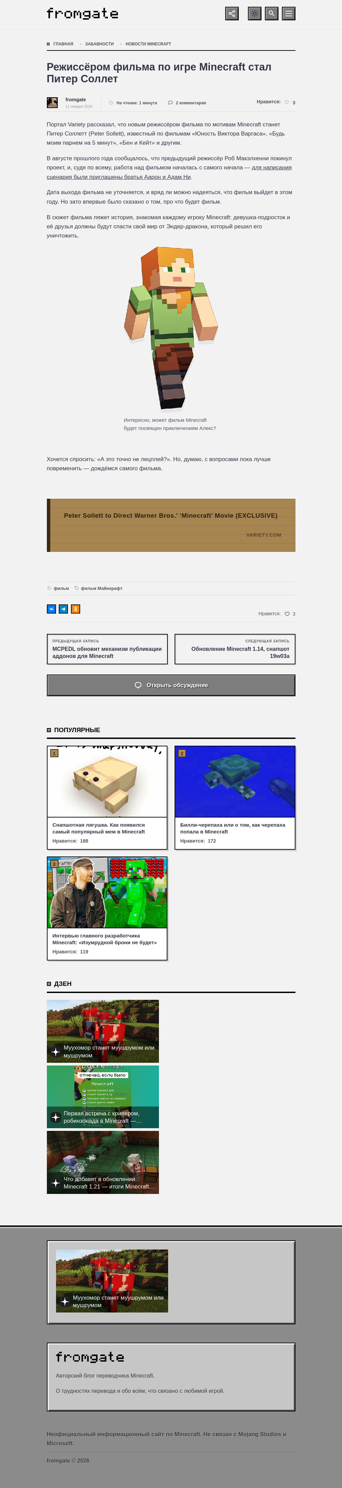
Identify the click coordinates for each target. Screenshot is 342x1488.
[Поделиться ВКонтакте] (51, 609)
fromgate (76, 99)
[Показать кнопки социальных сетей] (232, 13)
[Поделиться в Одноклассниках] (75, 609)
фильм (61, 588)
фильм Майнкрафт (102, 588)
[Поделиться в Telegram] (63, 609)
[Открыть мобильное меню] (288, 13)
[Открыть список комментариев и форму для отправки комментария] (171, 685)
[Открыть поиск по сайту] (271, 13)
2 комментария (191, 103)
